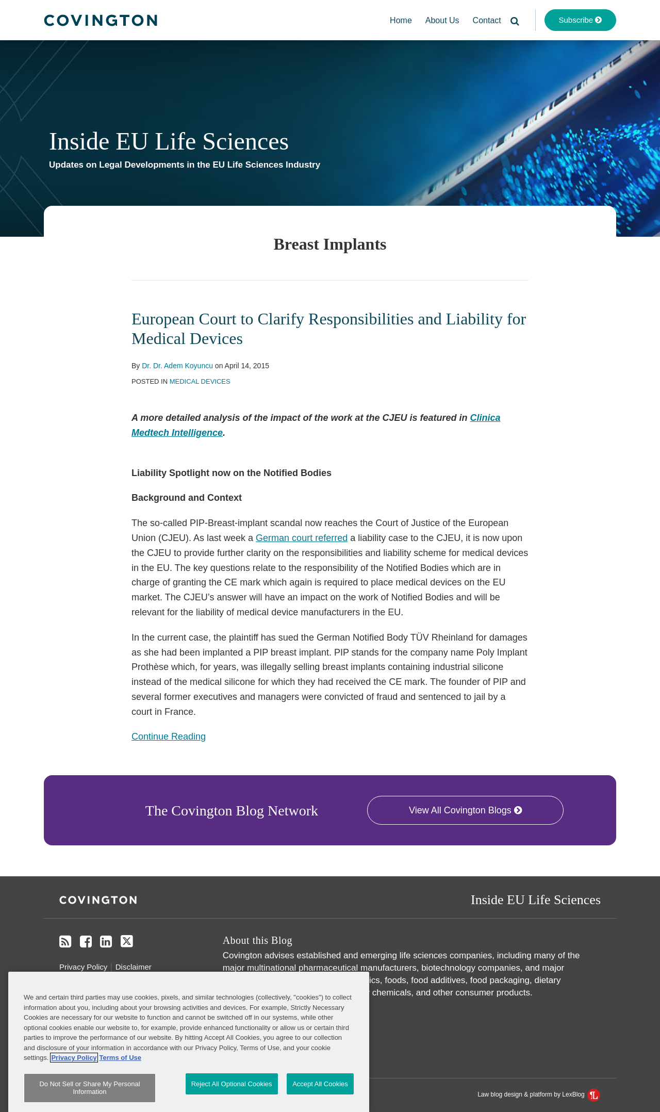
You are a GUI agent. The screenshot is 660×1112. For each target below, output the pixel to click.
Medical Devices (200, 381)
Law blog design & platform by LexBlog (538, 1094)
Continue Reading (168, 735)
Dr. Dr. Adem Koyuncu (177, 366)
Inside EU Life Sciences (169, 141)
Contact (487, 20)
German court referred (302, 538)
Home (401, 20)
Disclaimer (134, 966)
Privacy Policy (83, 966)
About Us (442, 20)
